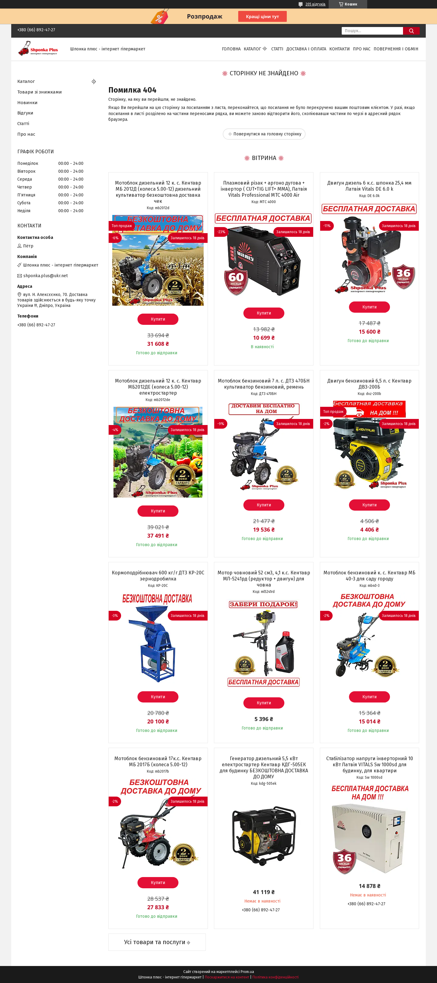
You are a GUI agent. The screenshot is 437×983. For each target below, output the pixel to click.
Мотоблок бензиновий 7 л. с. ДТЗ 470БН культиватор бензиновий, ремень (264, 384)
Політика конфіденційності (275, 977)
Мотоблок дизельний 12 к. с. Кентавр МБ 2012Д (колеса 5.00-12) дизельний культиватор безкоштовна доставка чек (158, 192)
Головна (231, 49)
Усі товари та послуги (154, 942)
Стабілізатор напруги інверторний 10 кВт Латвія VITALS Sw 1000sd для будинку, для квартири (369, 765)
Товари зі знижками (39, 92)
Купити (158, 319)
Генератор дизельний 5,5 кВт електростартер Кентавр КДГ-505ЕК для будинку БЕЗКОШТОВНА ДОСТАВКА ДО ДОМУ (264, 768)
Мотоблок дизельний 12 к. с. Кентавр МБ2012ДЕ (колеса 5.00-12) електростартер (158, 387)
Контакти (339, 49)
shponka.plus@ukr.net (45, 275)
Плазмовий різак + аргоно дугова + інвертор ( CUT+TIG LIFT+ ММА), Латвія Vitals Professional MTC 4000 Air (264, 189)
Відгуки (25, 113)
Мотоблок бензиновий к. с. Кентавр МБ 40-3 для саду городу (369, 576)
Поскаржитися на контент (227, 977)
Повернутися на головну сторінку (267, 134)
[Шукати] (411, 31)
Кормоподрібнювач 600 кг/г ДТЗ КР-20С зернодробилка (158, 576)
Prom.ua (247, 972)
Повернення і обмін (396, 49)
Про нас (362, 49)
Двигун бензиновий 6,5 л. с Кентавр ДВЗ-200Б (369, 384)
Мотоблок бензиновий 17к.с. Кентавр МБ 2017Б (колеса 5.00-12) (158, 761)
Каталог (252, 49)
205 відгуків (316, 4)
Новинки (27, 102)
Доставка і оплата (306, 49)
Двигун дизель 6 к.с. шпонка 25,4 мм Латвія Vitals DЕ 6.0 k (369, 186)
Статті (277, 49)
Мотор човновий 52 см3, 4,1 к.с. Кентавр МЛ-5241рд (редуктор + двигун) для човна (264, 579)
